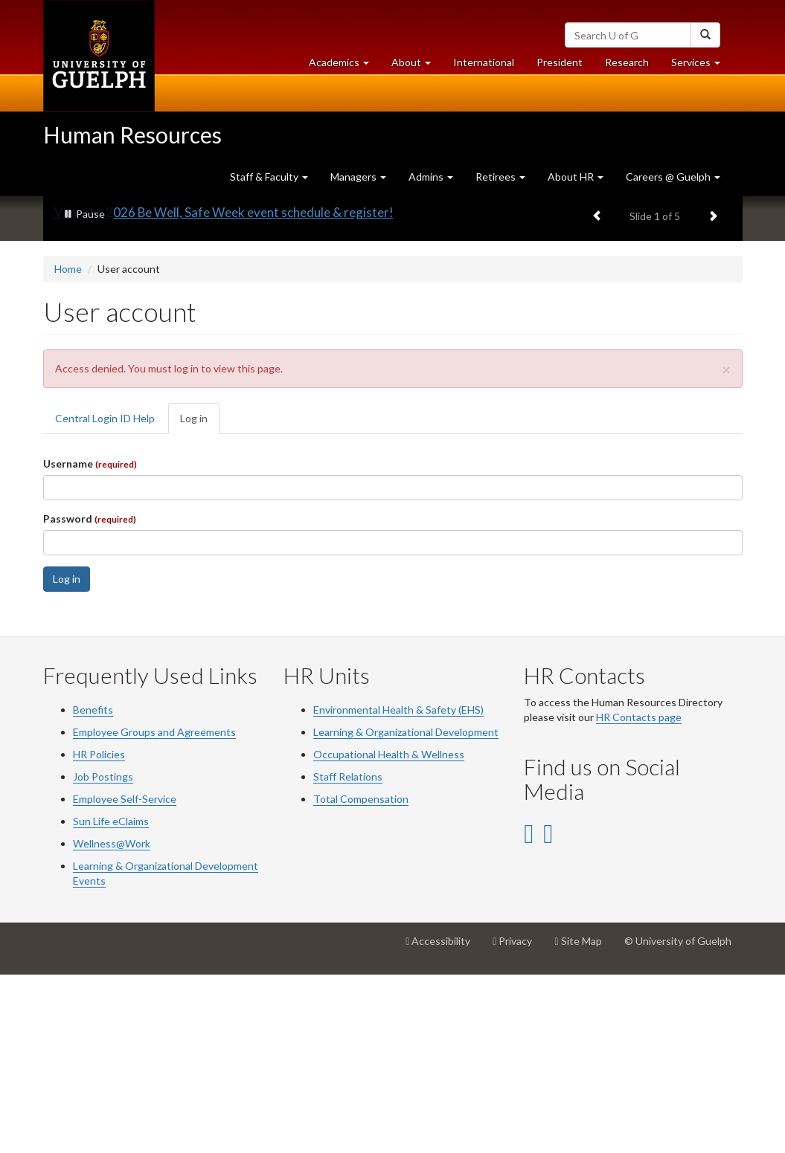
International (483, 62)
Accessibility (443, 1124)
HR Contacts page (639, 895)
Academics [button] (344, 65)
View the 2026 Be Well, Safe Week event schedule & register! (224, 391)
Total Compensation (360, 977)
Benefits (93, 888)
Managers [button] (358, 176)
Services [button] (701, 65)
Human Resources (132, 134)
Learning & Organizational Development (406, 910)
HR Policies (99, 932)
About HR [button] (575, 176)
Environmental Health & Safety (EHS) (398, 888)
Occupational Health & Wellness (388, 932)
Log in (200, 601)
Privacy (518, 1124)
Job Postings (103, 955)
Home (68, 448)
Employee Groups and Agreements (154, 910)
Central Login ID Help (105, 596)
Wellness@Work (111, 1021)
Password (89, 697)
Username (90, 642)
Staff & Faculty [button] (269, 176)
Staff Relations (347, 955)
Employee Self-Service (124, 977)
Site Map (583, 1124)
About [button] (416, 65)
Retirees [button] (500, 176)
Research (632, 65)
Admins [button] (430, 176)
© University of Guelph (677, 1119)
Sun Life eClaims (111, 999)
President (559, 62)
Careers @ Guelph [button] (673, 176)
